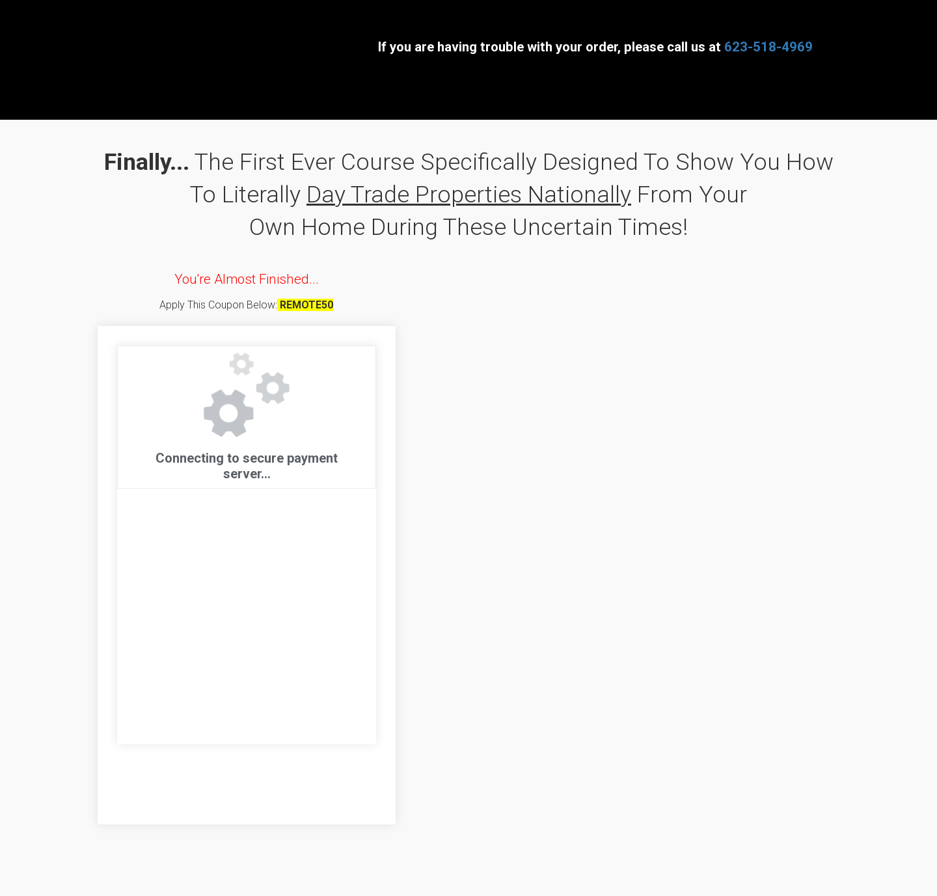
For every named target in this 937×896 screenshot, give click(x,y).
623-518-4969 (768, 47)
